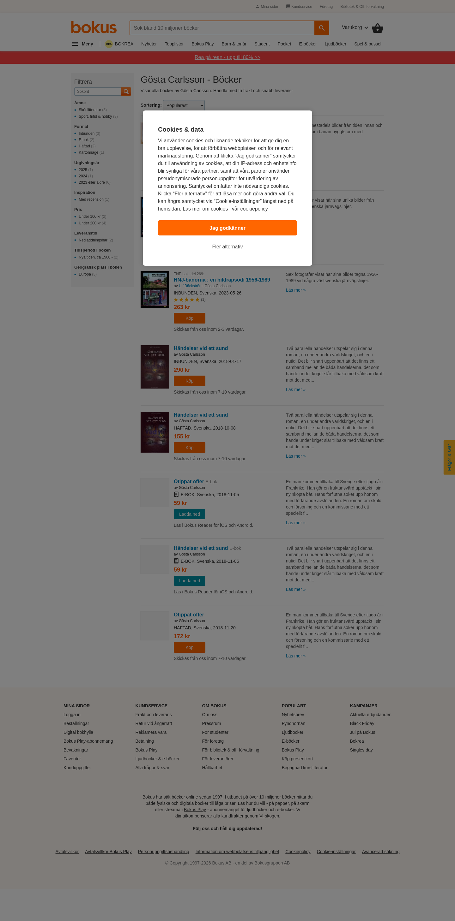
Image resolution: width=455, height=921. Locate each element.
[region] (227, 188)
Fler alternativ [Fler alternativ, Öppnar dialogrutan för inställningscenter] (227, 246)
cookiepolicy (254, 208)
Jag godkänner (227, 228)
